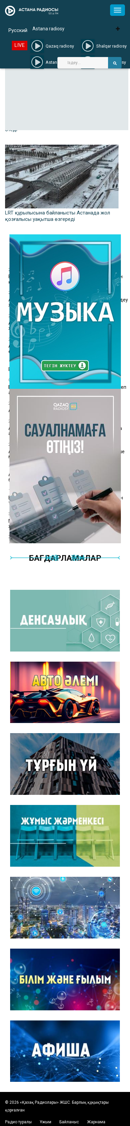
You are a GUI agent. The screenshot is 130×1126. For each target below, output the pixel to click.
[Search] (82, 62)
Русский (17, 30)
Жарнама (96, 1122)
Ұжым (45, 1122)
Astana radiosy (48, 28)
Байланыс (69, 1122)
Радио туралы (18, 1122)
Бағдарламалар (65, 558)
